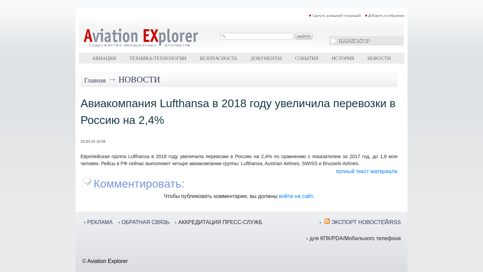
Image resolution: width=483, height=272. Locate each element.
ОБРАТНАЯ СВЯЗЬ (145, 222)
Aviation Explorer (107, 261)
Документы (266, 58)
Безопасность (218, 58)
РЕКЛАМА (100, 222)
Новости (379, 58)
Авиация (104, 58)
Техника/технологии (157, 58)
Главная (95, 80)
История (343, 58)
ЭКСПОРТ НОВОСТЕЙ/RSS (366, 222)
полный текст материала (366, 171)
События (307, 58)
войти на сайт (296, 196)
